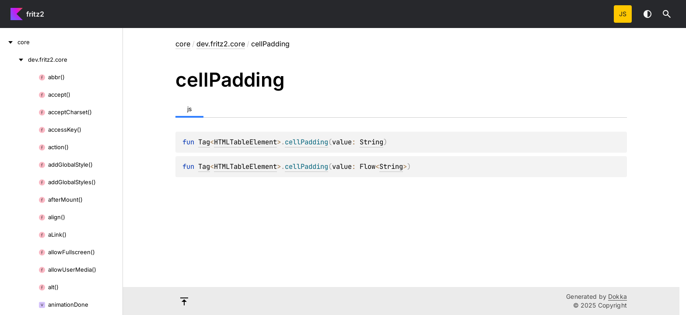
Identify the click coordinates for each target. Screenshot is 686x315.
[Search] (667, 14)
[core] (9, 42)
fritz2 (35, 14)
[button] (667, 14)
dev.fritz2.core (220, 43)
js (622, 14)
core (182, 43)
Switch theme (647, 14)
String (371, 142)
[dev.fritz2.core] (14, 59)
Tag (204, 142)
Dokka (617, 296)
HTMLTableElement (245, 142)
